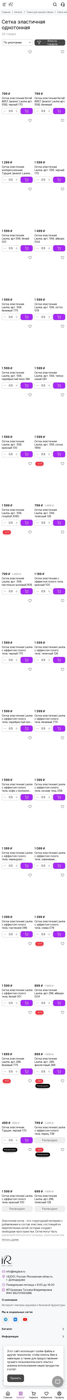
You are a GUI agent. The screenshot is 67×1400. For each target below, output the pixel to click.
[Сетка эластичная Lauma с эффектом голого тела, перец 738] (49, 1098)
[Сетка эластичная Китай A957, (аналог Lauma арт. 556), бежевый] (49, 69)
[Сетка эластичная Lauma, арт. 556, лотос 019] (49, 275)
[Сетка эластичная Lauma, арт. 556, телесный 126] (49, 481)
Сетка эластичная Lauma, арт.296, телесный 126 (45, 1199)
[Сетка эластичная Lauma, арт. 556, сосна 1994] (49, 412)
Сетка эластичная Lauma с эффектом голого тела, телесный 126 (49, 650)
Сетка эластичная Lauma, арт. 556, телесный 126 (45, 513)
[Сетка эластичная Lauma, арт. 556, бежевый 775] (17, 275)
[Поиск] (55, 4)
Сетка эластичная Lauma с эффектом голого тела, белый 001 (17, 993)
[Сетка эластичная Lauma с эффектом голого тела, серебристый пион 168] (17, 687)
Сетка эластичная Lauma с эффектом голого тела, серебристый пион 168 (17, 719)
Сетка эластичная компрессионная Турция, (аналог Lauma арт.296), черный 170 (16, 170)
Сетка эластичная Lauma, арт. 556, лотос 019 (48, 307)
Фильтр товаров (47, 42)
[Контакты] (63, 4)
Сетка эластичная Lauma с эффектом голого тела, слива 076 (49, 924)
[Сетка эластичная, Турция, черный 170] (17, 1098)
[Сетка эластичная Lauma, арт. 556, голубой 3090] (17, 481)
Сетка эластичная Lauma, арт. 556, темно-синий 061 (49, 376)
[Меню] (4, 4)
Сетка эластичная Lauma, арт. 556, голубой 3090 (13, 513)
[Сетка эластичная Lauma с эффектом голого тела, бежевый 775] (49, 687)
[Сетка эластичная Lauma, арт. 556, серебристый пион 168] (17, 344)
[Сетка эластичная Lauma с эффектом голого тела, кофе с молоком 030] (17, 755)
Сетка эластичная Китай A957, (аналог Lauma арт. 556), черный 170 (17, 101)
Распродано (50, 1140)
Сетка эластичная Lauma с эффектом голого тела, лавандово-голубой (17, 856)
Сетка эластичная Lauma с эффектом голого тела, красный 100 (17, 1199)
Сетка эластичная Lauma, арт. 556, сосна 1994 (48, 444)
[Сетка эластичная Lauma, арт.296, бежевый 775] (17, 1030)
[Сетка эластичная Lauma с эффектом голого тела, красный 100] (17, 1167)
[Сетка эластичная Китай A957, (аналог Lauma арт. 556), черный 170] (17, 69)
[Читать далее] (10, 1239)
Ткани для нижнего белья (39, 12)
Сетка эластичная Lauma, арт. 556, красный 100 (13, 444)
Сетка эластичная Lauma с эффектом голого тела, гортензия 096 (17, 924)
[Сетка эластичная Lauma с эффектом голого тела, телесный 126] (49, 618)
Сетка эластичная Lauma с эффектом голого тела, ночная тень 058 (49, 787)
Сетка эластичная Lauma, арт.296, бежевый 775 (13, 1062)
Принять (15, 1378)
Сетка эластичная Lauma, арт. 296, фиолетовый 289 (45, 1062)
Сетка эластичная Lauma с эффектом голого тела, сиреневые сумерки (49, 856)
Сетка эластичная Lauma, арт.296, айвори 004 (49, 993)
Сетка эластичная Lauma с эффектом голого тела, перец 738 (49, 1130)
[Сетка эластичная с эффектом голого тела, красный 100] (49, 549)
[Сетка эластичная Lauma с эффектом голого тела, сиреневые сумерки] (49, 824)
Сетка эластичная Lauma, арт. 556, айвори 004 (49, 238)
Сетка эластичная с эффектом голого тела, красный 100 (48, 581)
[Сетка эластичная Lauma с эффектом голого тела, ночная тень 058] (49, 755)
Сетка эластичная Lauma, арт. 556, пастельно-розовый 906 (17, 581)
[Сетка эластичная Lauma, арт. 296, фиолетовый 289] (49, 1030)
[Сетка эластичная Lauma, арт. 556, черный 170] (49, 138)
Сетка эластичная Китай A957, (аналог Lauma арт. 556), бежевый (49, 101)
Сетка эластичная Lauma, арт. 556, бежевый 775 (13, 307)
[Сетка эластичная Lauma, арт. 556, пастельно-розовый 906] (17, 549)
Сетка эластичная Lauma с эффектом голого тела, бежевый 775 (49, 719)
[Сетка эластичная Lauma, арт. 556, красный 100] (17, 412)
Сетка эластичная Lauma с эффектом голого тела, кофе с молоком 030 (17, 787)
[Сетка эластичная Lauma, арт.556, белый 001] (17, 206)
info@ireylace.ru (15, 1271)
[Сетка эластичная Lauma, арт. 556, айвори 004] (49, 206)
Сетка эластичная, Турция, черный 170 (14, 1129)
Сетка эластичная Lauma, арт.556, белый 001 (15, 238)
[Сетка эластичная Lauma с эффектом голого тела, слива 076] (49, 892)
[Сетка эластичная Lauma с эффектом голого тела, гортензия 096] (17, 892)
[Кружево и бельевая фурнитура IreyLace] (11, 4)
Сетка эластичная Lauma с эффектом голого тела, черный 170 (17, 650)
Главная (6, 12)
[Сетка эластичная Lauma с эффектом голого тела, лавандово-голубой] (17, 824)
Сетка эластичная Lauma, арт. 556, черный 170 (49, 170)
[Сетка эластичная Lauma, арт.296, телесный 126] (49, 1167)
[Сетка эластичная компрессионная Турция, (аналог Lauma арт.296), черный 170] (17, 138)
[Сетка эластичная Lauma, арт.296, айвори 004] (49, 961)
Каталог (18, 12)
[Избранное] (30, 52)
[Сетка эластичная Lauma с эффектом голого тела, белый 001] (17, 961)
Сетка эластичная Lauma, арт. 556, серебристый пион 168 (16, 376)
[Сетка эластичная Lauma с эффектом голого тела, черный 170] (17, 618)
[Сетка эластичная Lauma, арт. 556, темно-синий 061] (49, 344)
